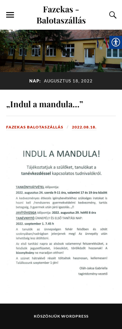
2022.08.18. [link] (84, 127)
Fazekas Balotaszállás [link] (34, 127)
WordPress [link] (74, 316)
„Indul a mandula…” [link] (44, 103)
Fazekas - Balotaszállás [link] (61, 14)
